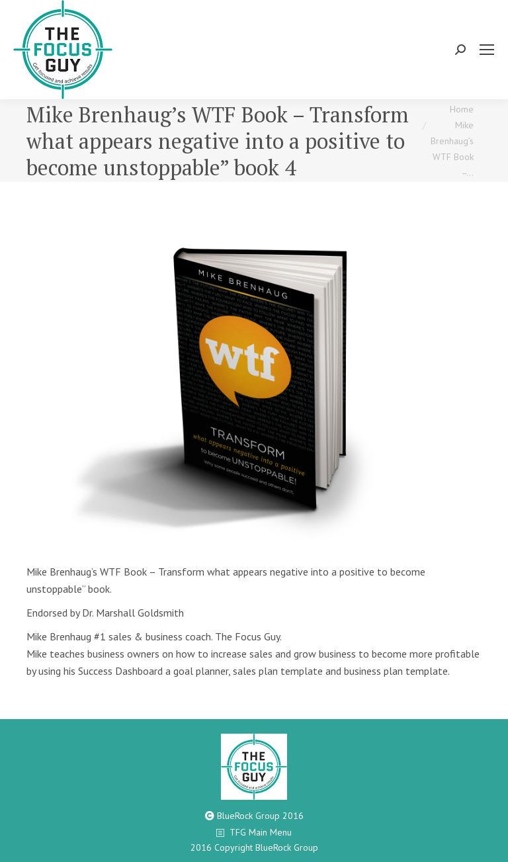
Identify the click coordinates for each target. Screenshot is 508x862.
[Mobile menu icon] (487, 50)
